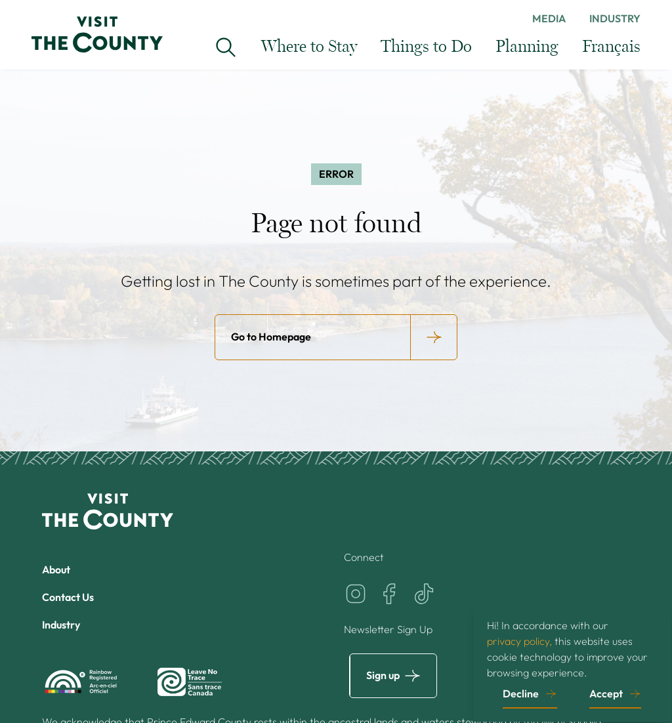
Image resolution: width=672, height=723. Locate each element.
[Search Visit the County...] (226, 47)
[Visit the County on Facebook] (390, 594)
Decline (521, 692)
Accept (606, 692)
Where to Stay (309, 47)
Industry (614, 18)
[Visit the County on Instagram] (356, 594)
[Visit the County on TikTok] (424, 594)
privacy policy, (519, 640)
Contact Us (68, 597)
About (56, 569)
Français (611, 47)
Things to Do (426, 47)
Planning (526, 47)
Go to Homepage (271, 336)
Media (549, 18)
